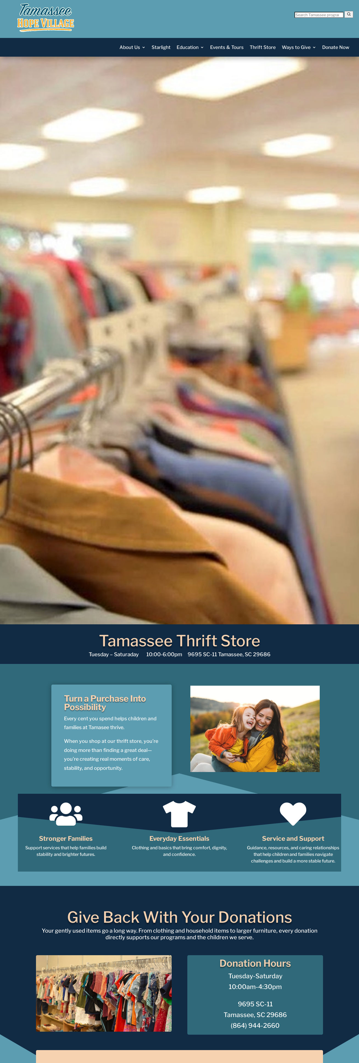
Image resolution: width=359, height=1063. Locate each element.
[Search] (348, 14)
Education (188, 47)
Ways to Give (296, 47)
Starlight (161, 47)
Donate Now (335, 47)
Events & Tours (227, 47)
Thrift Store (263, 47)
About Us (129, 47)
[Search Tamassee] (319, 15)
